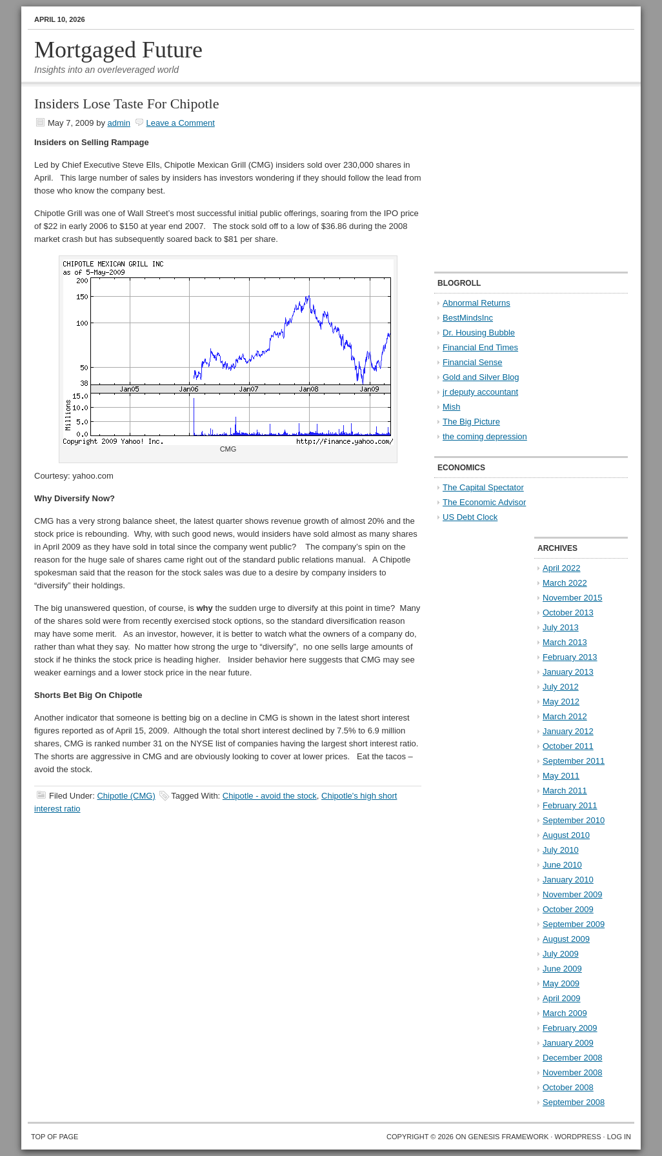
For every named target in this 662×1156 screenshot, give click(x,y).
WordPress (577, 1137)
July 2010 (561, 850)
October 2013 (568, 612)
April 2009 (562, 998)
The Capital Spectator (483, 487)
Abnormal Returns (476, 303)
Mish (451, 407)
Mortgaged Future (118, 50)
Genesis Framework (508, 1137)
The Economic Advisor (484, 502)
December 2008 (573, 1057)
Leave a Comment (180, 123)
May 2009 (561, 983)
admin (119, 123)
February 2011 (570, 805)
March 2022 (565, 583)
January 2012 (568, 731)
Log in (619, 1137)
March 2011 (565, 790)
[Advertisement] (515, 178)
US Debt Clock (470, 517)
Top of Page (54, 1137)
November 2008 (573, 1072)
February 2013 (570, 657)
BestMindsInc (468, 318)
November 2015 (573, 598)
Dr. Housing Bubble (479, 332)
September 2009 (574, 924)
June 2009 (562, 968)
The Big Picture (471, 421)
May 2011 (561, 776)
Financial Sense (473, 362)
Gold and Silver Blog (481, 377)
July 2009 (561, 954)
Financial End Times (480, 347)
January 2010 (568, 879)
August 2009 (566, 939)
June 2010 (562, 865)
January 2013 (568, 672)
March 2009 (565, 1013)
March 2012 (565, 716)
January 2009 (568, 1043)
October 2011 (568, 746)
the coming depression (485, 436)
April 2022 (562, 568)
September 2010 (574, 820)
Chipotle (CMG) (126, 796)
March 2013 (565, 642)
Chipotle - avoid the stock (270, 796)
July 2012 (561, 687)
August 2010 (566, 835)
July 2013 (561, 627)
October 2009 (568, 909)
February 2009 (570, 1028)
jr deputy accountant (480, 392)
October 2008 (568, 1087)
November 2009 (573, 894)
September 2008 (574, 1102)
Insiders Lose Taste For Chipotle (126, 103)
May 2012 (561, 701)
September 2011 (574, 761)
